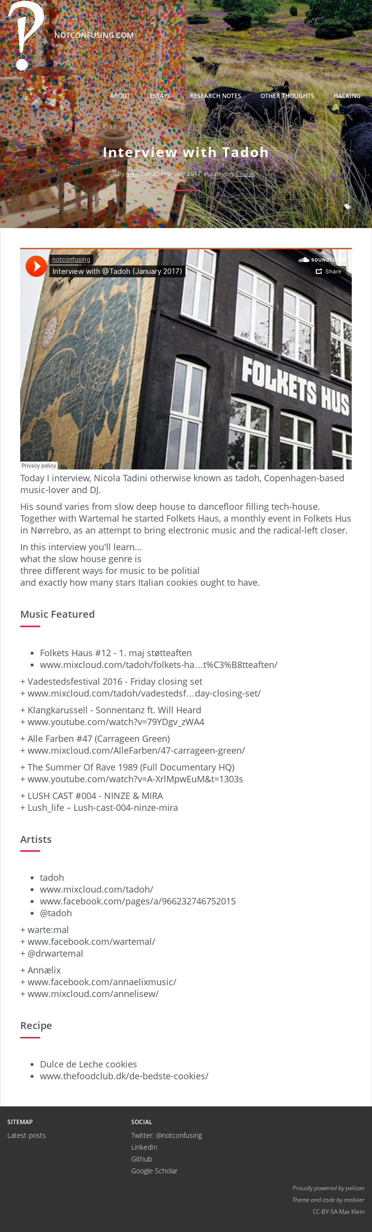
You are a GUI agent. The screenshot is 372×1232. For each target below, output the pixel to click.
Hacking (347, 96)
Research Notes (215, 96)
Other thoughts (287, 96)
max (132, 173)
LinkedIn (144, 1147)
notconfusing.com (70, 35)
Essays (160, 96)
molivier (354, 1199)
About (120, 96)
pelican (355, 1188)
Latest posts (26, 1135)
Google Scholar (154, 1170)
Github (141, 1159)
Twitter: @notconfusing (166, 1135)
